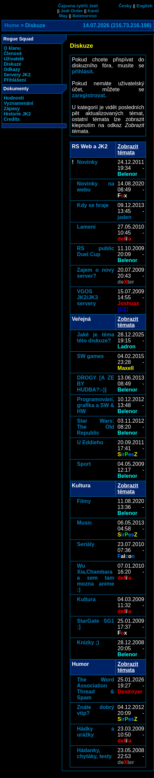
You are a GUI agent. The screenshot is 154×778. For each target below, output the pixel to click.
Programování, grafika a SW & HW (95, 405)
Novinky (87, 162)
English (144, 5)
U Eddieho (90, 442)
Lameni (86, 227)
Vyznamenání (18, 103)
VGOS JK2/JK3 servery (87, 297)
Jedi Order (72, 10)
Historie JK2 (17, 113)
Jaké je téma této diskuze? (95, 337)
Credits (12, 119)
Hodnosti (14, 98)
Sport (84, 464)
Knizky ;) (88, 642)
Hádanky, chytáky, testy (94, 753)
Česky (125, 5)
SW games (90, 356)
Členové (13, 53)
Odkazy (12, 69)
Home (11, 25)
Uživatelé (14, 58)
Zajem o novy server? (95, 273)
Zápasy (12, 108)
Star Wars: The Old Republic (95, 427)
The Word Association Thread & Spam (95, 688)
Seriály (85, 544)
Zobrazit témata (127, 149)
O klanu (12, 48)
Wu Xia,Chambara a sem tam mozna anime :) (95, 578)
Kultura (86, 599)
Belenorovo (85, 15)
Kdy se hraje (92, 205)
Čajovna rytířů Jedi (78, 5)
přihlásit (82, 71)
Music (84, 523)
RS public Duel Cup (95, 251)
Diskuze (12, 64)
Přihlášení (15, 80)
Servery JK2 (17, 74)
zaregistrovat (88, 95)
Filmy (84, 501)
